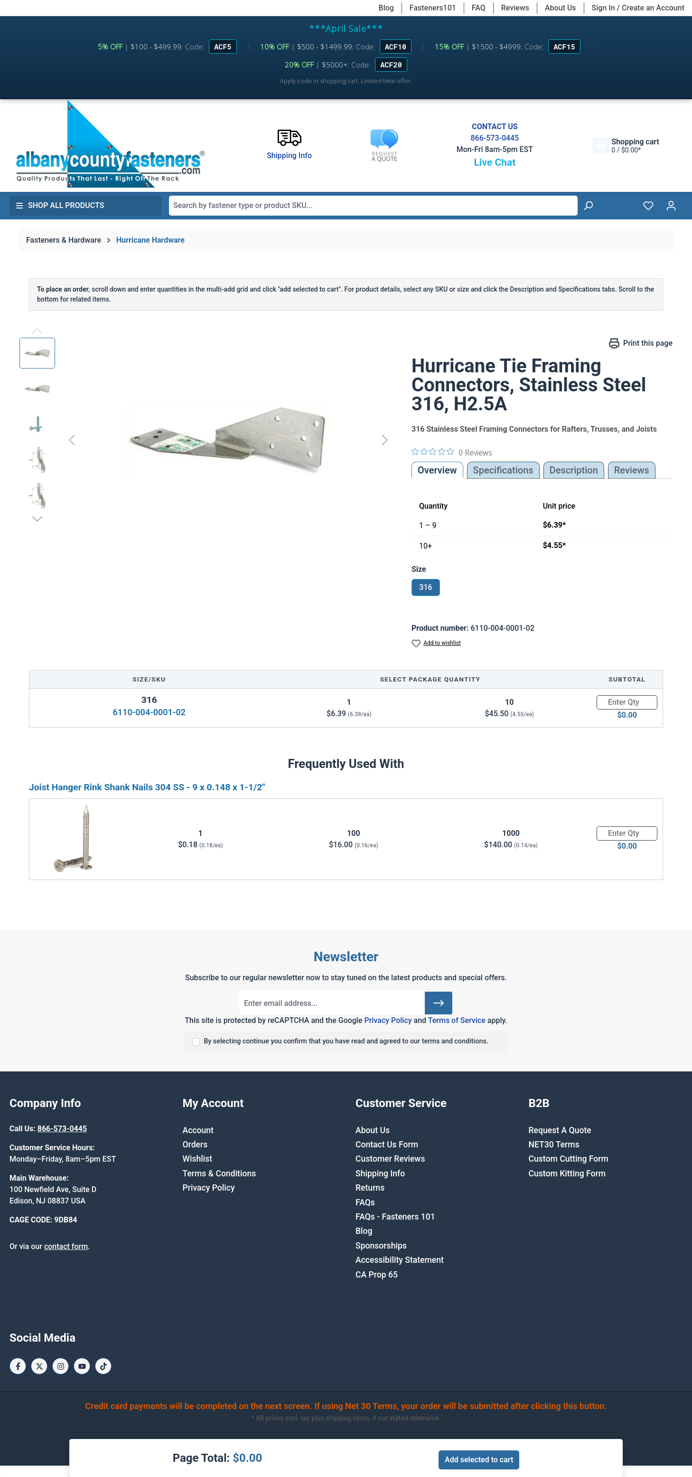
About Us (560, 7)
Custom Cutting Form (568, 1159)
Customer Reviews (390, 1159)
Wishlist (198, 1159)
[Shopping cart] (625, 145)
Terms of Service (457, 1020)
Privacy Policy (387, 1020)
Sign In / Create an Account (638, 7)
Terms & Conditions (219, 1173)
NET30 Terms (554, 1144)
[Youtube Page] (82, 1366)
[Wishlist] (648, 205)
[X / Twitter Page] (39, 1366)
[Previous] (72, 439)
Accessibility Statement (399, 1260)
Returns (369, 1188)
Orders (195, 1144)
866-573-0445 (494, 137)
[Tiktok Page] (103, 1366)
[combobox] (373, 206)
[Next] (385, 439)
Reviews (515, 7)
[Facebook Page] (17, 1366)
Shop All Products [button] (60, 205)
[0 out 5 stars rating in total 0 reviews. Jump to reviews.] (451, 452)
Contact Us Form (386, 1144)
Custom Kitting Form (567, 1173)
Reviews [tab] (631, 470)
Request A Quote (560, 1130)
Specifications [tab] (503, 470)
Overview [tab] (437, 470)
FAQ (479, 7)
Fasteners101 (433, 7)
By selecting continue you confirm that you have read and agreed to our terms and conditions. (346, 1041)
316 (425, 587)
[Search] (588, 206)
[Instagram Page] (60, 1366)
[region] (206, 440)
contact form (66, 1246)
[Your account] (671, 205)
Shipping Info (380, 1173)
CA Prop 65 (376, 1274)
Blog (386, 7)
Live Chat (494, 162)
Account (198, 1130)
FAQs (365, 1202)
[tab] (573, 470)
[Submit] (438, 1003)
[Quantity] (627, 702)
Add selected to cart (479, 1459)
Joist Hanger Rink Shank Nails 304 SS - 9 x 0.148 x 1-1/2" (147, 787)
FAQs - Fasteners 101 (395, 1216)
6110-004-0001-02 (149, 712)
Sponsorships (381, 1245)
